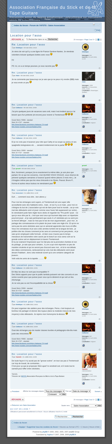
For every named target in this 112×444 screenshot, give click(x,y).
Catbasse (19, 107)
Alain (17, 75)
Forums (48, 19)
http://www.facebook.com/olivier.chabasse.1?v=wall (30, 124)
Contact (91, 19)
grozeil (18, 168)
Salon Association (56, 25)
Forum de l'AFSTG (38, 25)
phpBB (45, 432)
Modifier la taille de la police (98, 24)
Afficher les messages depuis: (44, 391)
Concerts (36, 19)
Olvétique (19, 47)
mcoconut (19, 193)
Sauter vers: (65, 405)
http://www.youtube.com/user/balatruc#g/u (26, 127)
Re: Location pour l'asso (28, 44)
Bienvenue (13, 19)
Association (59, 19)
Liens (82, 19)
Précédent (15, 391)
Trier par (78, 391)
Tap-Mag (25, 19)
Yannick (18, 357)
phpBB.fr (72, 435)
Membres (72, 19)
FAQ (98, 30)
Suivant (97, 391)
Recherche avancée (92, 416)
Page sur (89, 39)
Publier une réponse (17, 39)
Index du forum (21, 25)
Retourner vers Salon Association (24, 405)
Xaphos (50, 435)
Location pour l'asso (26, 35)
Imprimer (93, 24)
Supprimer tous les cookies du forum (42, 427)
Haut (99, 68)
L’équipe (21, 427)
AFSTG (24, 376)
